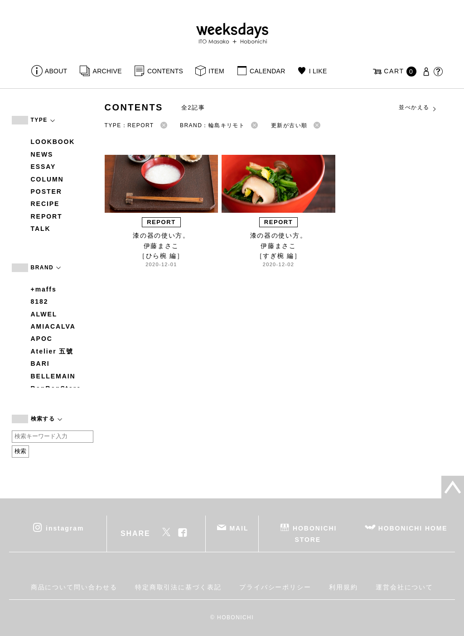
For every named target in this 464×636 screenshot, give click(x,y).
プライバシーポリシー (275, 587)
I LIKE (318, 71)
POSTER (46, 191)
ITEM (216, 71)
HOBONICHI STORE (315, 533)
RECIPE (45, 203)
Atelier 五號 (52, 351)
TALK (41, 228)
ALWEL (44, 314)
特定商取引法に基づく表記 (178, 587)
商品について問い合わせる (74, 587)
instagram (65, 527)
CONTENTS (165, 71)
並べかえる (418, 107)
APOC (42, 338)
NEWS (42, 154)
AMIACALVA (53, 326)
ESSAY (43, 166)
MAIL (238, 527)
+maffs (44, 289)
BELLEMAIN (53, 376)
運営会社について (404, 587)
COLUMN (47, 179)
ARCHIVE (107, 71)
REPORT (47, 216)
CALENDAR (267, 71)
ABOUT (56, 71)
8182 (39, 301)
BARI (40, 363)
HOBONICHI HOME (413, 527)
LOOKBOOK (53, 141)
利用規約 (343, 587)
